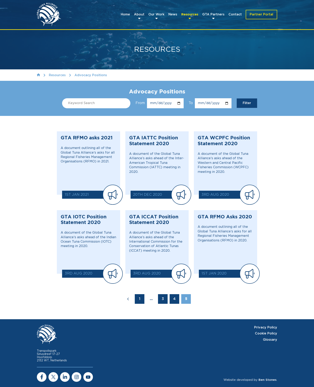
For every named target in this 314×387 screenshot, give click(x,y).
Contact (235, 14)
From (160, 103)
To (210, 103)
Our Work (156, 14)
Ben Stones (268, 379)
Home (125, 14)
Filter (247, 103)
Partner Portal (261, 14)
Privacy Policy (265, 327)
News (172, 14)
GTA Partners (213, 14)
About (139, 14)
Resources (189, 14)
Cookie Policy (266, 333)
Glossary (270, 339)
